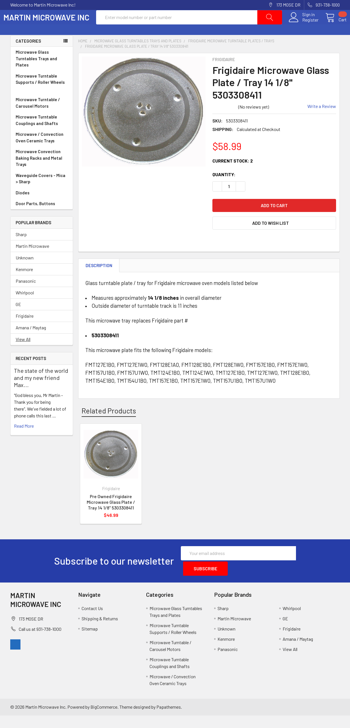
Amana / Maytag (31, 341)
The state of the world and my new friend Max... (41, 391)
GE (18, 318)
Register (303, 26)
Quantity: (223, 188)
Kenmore (24, 283)
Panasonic (26, 294)
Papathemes (168, 719)
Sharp (21, 248)
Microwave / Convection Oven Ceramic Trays (42, 151)
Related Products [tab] (109, 424)
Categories (28, 54)
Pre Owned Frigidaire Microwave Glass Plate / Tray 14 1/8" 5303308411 (111, 515)
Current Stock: (232, 174)
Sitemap (90, 641)
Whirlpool (25, 306)
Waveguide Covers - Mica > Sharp (42, 192)
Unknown (25, 271)
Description (99, 279)
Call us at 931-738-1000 (40, 641)
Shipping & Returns (100, 631)
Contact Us (92, 620)
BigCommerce (103, 719)
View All (23, 352)
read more (24, 439)
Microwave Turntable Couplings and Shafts (42, 134)
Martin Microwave (32, 259)
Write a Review (321, 119)
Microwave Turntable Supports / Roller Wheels (42, 96)
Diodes (23, 206)
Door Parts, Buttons (35, 217)
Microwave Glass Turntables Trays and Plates (42, 72)
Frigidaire (25, 329)
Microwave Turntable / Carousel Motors (42, 117)
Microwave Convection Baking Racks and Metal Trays (42, 172)
